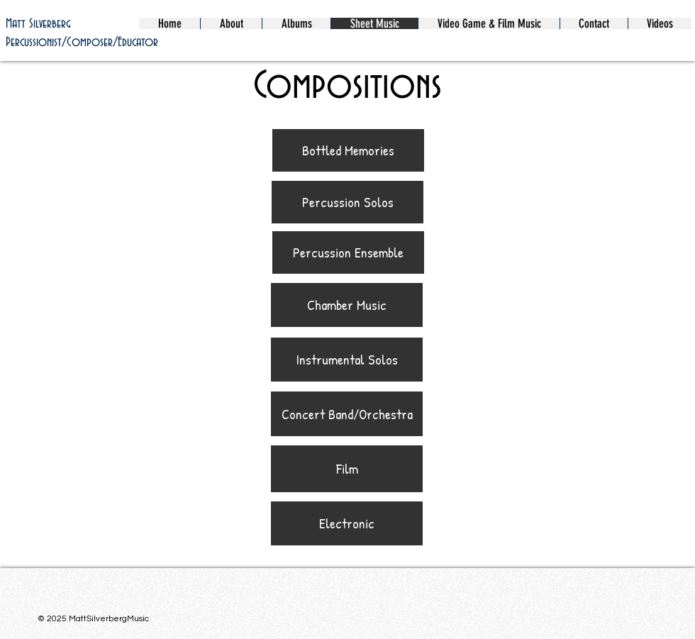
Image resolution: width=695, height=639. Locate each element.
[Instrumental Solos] (347, 360)
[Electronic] (347, 523)
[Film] (347, 468)
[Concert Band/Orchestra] (347, 413)
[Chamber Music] (347, 305)
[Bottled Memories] (348, 150)
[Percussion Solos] (347, 202)
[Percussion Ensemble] (348, 252)
